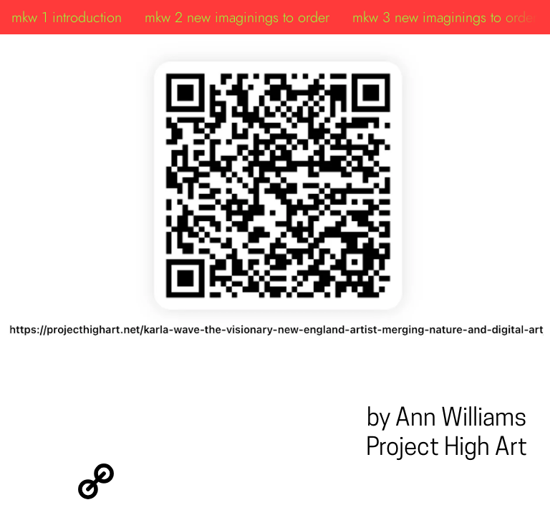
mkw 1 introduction (66, 17)
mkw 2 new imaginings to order (237, 17)
